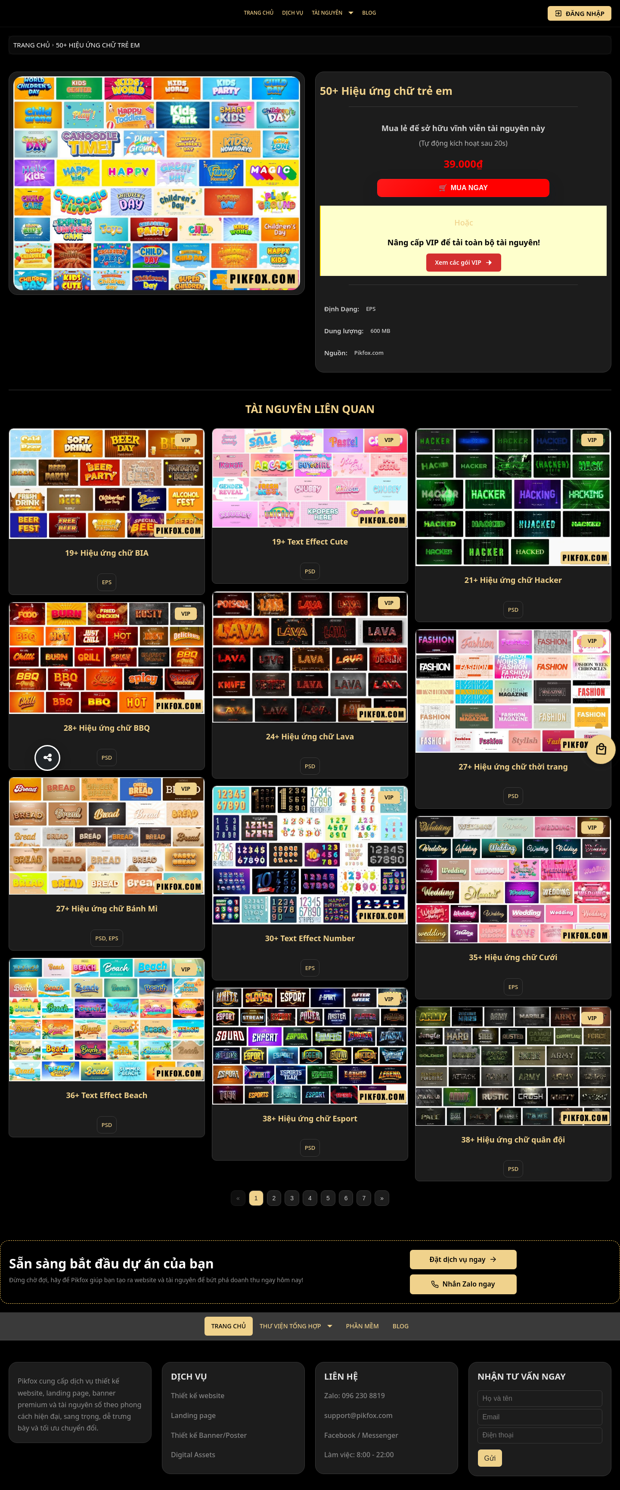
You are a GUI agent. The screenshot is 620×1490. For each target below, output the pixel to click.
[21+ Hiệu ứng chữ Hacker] (513, 498)
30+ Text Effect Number (310, 938)
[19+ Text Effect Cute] (310, 478)
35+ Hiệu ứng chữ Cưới (513, 957)
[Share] (47, 758)
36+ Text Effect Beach (107, 1095)
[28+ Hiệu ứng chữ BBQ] (107, 658)
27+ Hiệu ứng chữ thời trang (513, 766)
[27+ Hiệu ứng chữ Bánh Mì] (107, 836)
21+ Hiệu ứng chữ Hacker (513, 580)
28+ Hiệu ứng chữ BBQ (107, 728)
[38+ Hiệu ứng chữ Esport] (310, 1046)
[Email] (539, 1417)
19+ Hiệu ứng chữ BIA (107, 553)
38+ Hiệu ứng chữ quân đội (513, 1139)
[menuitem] (259, 13)
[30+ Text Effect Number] (310, 855)
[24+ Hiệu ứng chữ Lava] (310, 657)
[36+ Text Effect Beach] (107, 1020)
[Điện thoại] (539, 1435)
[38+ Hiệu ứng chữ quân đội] (513, 1066)
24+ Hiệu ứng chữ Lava (310, 736)
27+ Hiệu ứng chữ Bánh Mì (107, 908)
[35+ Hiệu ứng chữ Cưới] (513, 879)
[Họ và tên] (539, 1398)
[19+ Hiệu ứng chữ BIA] (107, 484)
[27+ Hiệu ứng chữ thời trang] (513, 691)
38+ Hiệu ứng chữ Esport (310, 1118)
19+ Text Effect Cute (310, 541)
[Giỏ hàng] (601, 749)
